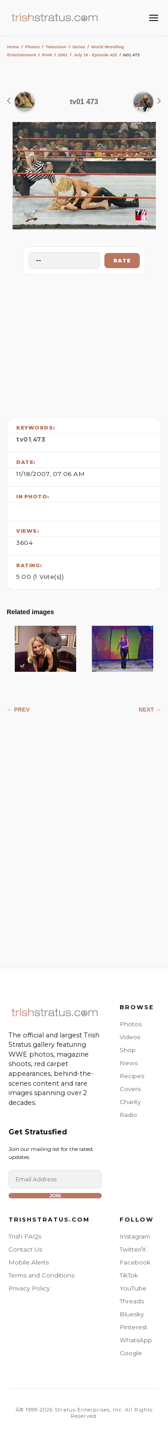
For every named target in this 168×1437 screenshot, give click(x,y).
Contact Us (25, 1249)
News (129, 1062)
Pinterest (133, 1327)
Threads (132, 1301)
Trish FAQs (25, 1236)
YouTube (133, 1288)
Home (13, 46)
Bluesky (132, 1314)
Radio (128, 1114)
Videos (130, 1037)
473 (39, 439)
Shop (128, 1050)
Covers (130, 1088)
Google (131, 1353)
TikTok (129, 1275)
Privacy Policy (29, 1288)
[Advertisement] (84, 344)
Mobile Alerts (29, 1262)
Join (55, 1195)
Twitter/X (133, 1249)
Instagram (135, 1236)
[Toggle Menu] (153, 17)
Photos (32, 46)
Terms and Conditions (41, 1275)
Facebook (135, 1262)
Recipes (132, 1075)
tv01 (23, 439)
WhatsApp (136, 1340)
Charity (130, 1101)
